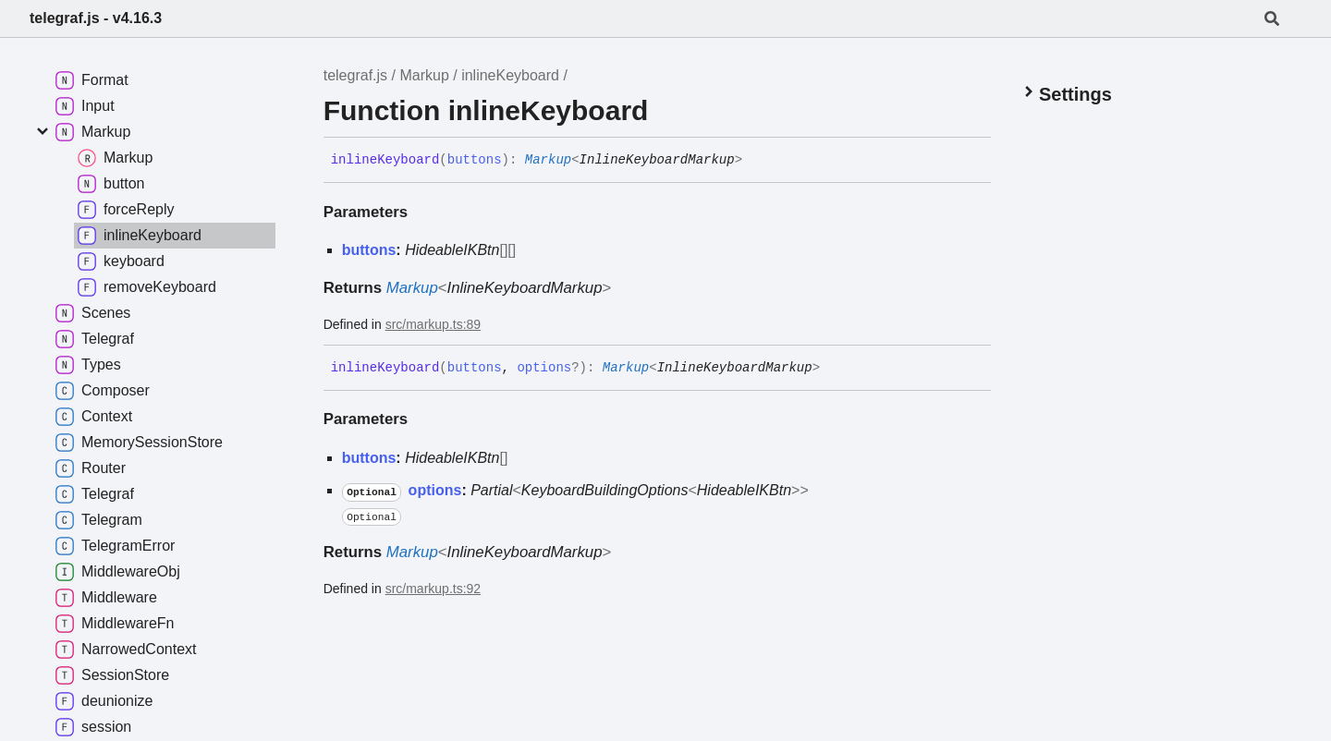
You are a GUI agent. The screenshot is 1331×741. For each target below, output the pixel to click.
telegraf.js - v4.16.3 (96, 18)
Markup (423, 75)
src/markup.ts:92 (433, 588)
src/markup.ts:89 (433, 324)
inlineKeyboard (510, 75)
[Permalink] (756, 160)
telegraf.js (355, 75)
